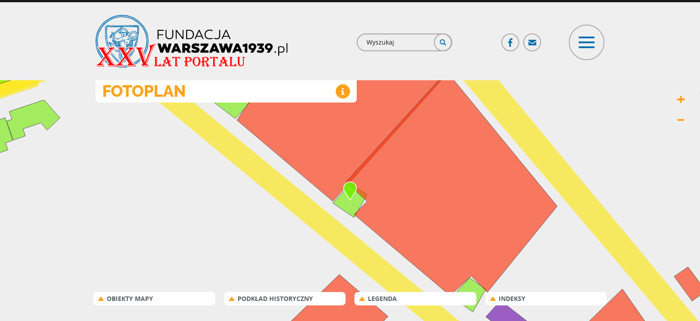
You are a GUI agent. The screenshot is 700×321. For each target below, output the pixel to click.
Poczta (532, 38)
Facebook (510, 38)
